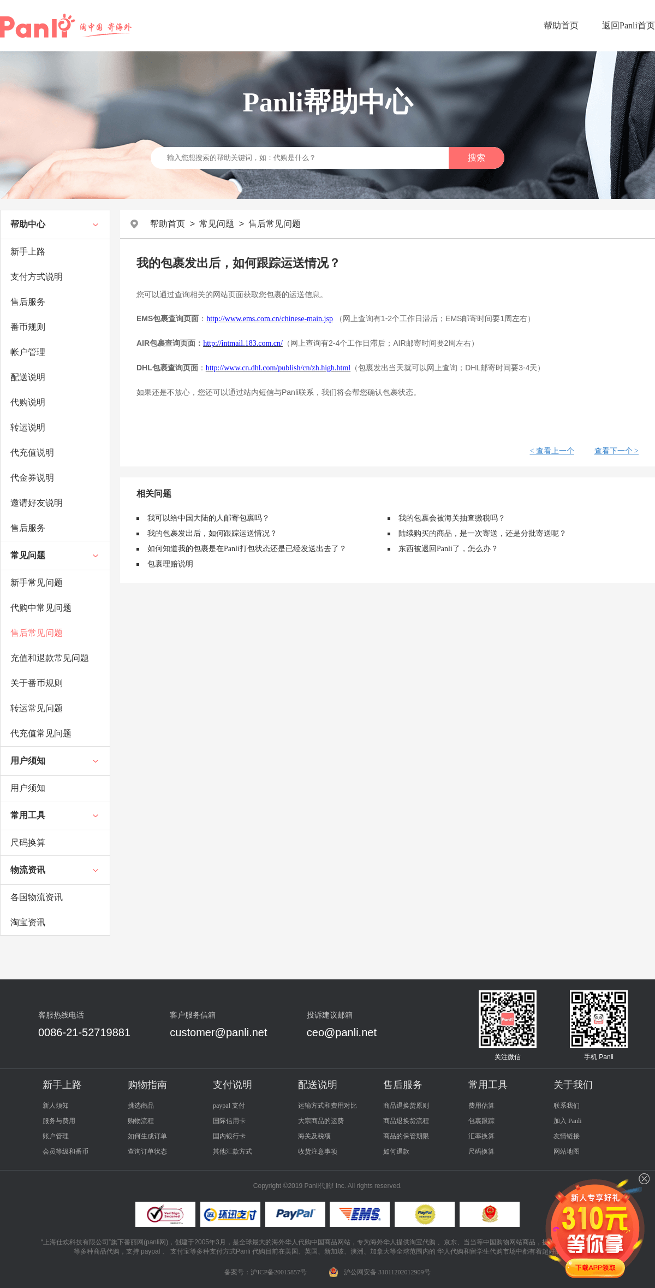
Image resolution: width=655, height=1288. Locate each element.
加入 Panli (567, 1121)
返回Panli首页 (628, 25)
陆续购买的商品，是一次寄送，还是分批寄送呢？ (482, 533)
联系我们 (566, 1105)
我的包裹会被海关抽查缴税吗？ (451, 518)
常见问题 (27, 555)
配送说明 (27, 377)
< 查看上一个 (551, 451)
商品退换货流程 (406, 1121)
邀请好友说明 (36, 502)
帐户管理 (27, 352)
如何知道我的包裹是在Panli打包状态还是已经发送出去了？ (247, 549)
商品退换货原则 (406, 1105)
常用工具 (27, 815)
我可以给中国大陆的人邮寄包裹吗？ (208, 518)
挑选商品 (141, 1105)
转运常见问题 (36, 708)
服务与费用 (59, 1121)
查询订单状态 (147, 1151)
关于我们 (573, 1084)
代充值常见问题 (41, 733)
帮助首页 (561, 25)
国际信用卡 (229, 1121)
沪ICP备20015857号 (279, 1272)
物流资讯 (27, 870)
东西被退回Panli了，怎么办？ (448, 549)
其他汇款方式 (232, 1151)
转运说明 (27, 427)
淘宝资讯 (27, 922)
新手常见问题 (36, 582)
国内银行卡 (229, 1136)
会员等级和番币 (65, 1151)
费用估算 (481, 1105)
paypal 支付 (229, 1105)
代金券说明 (32, 477)
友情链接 (566, 1136)
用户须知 (27, 760)
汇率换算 (481, 1136)
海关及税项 (314, 1136)
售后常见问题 (36, 632)
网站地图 (566, 1151)
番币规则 (27, 327)
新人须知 (56, 1105)
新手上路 (27, 251)
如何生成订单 (147, 1136)
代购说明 (27, 402)
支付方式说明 (36, 276)
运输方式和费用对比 (327, 1105)
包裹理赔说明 (170, 564)
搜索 (476, 157)
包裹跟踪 (481, 1121)
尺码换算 (27, 842)
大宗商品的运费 (321, 1121)
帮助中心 (27, 224)
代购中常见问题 (41, 607)
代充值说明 (32, 452)
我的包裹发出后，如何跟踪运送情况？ (212, 533)
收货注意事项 (317, 1151)
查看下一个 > (616, 451)
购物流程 (141, 1121)
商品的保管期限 (406, 1136)
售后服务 (27, 301)
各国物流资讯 (36, 897)
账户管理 (56, 1136)
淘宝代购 (422, 1242)
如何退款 (396, 1151)
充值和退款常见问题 (49, 658)
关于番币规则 (36, 683)
